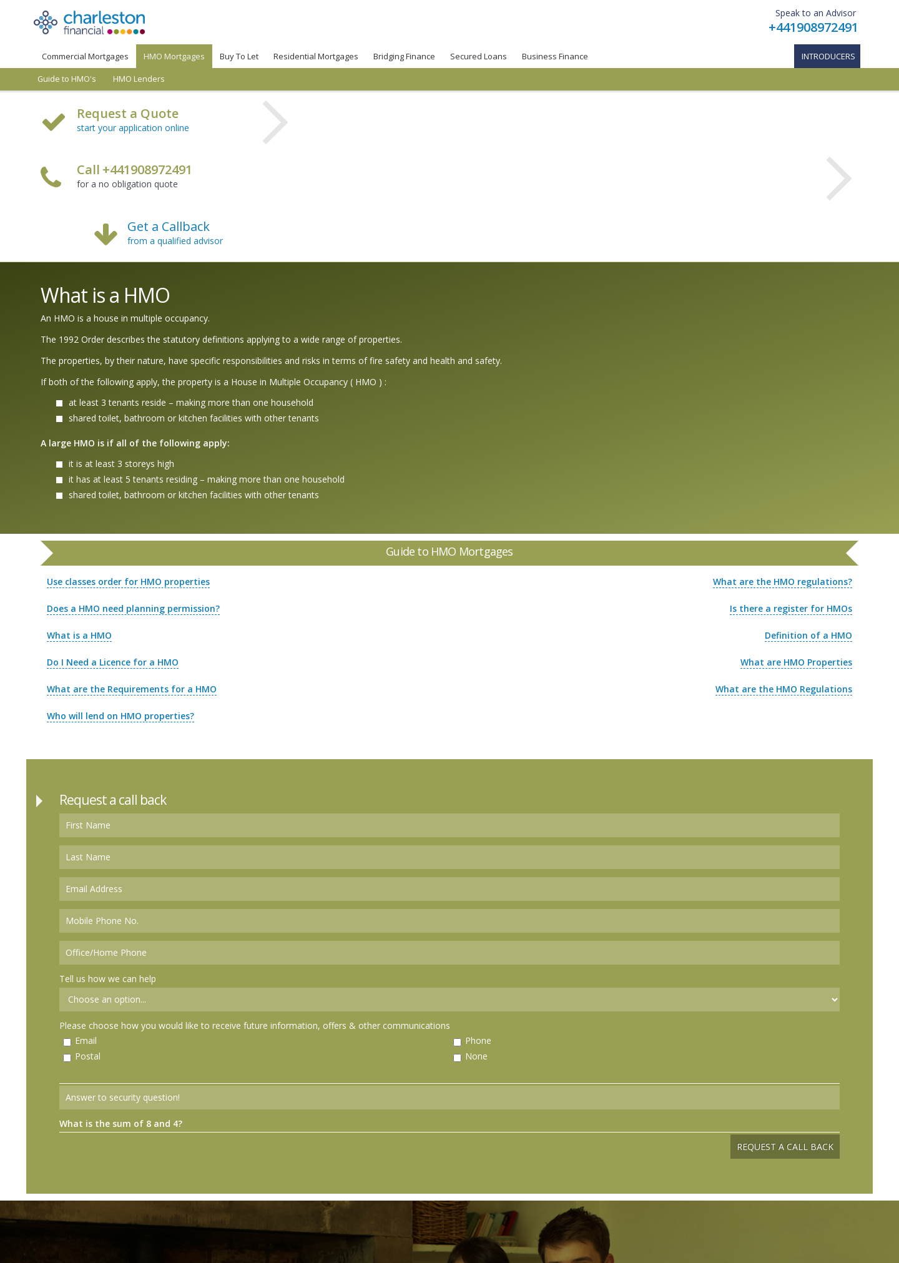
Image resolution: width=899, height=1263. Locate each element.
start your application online (133, 128)
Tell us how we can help (107, 979)
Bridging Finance (404, 56)
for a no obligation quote (134, 177)
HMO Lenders (139, 79)
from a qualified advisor (175, 241)
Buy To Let (239, 56)
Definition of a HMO (808, 635)
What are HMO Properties (796, 662)
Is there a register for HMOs (791, 608)
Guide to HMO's (66, 79)
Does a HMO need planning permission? (133, 608)
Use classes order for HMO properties (128, 581)
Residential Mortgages (315, 56)
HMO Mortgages (174, 56)
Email (86, 1040)
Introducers (828, 56)
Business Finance (555, 56)
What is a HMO (79, 635)
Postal (88, 1056)
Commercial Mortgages (85, 56)
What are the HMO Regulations (783, 689)
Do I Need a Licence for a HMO (113, 662)
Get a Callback (168, 226)
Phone (478, 1040)
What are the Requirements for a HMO (132, 689)
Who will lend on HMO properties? (120, 716)
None (476, 1056)
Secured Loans (478, 56)
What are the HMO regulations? (782, 581)
